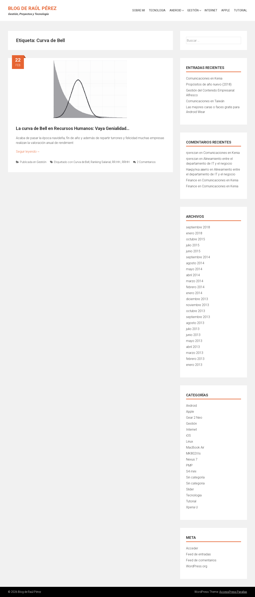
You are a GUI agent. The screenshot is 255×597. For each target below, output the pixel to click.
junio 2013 (193, 335)
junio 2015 (193, 251)
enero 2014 (194, 293)
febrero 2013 (195, 359)
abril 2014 (193, 275)
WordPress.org (196, 566)
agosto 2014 (195, 263)
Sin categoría (195, 477)
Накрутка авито (197, 169)
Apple (225, 10)
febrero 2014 (195, 287)
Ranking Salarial (101, 162)
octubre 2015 (195, 239)
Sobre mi (138, 10)
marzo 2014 (194, 281)
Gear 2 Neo (194, 417)
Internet (211, 10)
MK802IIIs (193, 453)
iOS (188, 435)
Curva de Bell (81, 162)
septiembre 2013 (198, 317)
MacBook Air (195, 447)
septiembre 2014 (198, 257)
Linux (189, 441)
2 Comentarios (144, 162)
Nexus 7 (191, 459)
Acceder (192, 548)
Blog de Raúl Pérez (32, 8)
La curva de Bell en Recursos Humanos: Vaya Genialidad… (72, 128)
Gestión (193, 10)
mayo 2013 (194, 341)
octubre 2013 (195, 311)
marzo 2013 (194, 353)
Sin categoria (195, 483)
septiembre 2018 (198, 227)
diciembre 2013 (197, 299)
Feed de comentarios (201, 560)
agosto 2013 (195, 323)
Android (175, 10)
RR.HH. (116, 162)
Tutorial (240, 10)
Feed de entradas (198, 554)
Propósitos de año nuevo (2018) (208, 84)
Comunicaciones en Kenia (204, 78)
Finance (191, 180)
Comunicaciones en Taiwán (205, 101)
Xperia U (192, 507)
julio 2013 (192, 329)
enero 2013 (194, 365)
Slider (190, 489)
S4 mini (191, 471)
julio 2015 (192, 245)
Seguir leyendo (28, 151)
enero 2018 (194, 233)
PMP (189, 465)
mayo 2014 (194, 269)
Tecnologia (157, 10)
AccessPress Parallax (233, 591)
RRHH (125, 162)
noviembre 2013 (197, 305)
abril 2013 (193, 347)
